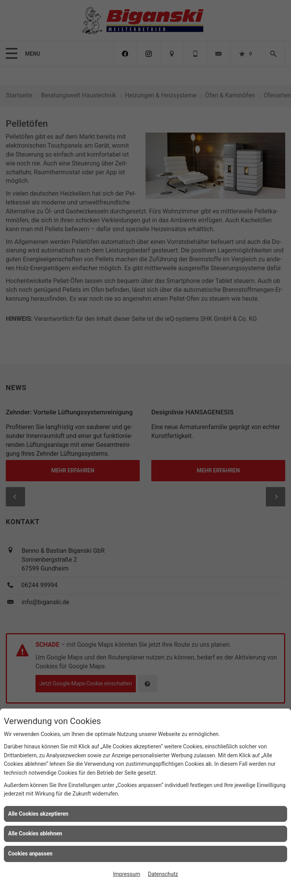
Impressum (126, 874)
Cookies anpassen (30, 853)
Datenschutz (163, 874)
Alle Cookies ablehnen (35, 833)
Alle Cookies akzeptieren (38, 814)
